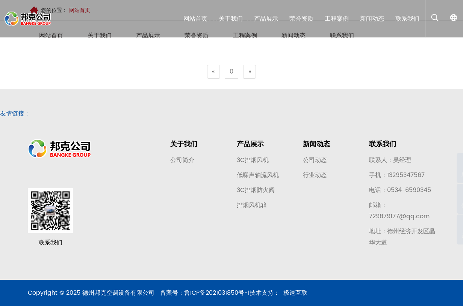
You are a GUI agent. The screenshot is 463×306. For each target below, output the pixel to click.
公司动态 (315, 161)
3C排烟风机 (253, 161)
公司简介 (182, 161)
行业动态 (315, 177)
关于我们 (183, 145)
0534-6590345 (409, 191)
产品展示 (250, 145)
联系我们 (382, 145)
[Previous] (213, 72)
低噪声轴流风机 (258, 177)
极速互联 (295, 298)
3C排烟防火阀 (256, 191)
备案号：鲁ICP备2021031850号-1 (205, 298)
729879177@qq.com (399, 218)
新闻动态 (316, 145)
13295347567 (406, 177)
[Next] (250, 72)
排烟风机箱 (252, 207)
